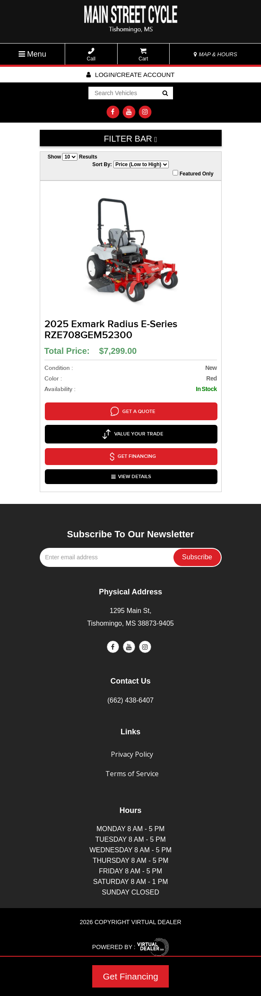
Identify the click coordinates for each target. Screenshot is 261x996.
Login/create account (130, 74)
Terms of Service (132, 762)
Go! (164, 94)
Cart (143, 55)
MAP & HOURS (215, 54)
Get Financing (130, 976)
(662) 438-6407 (130, 688)
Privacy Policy (132, 742)
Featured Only (193, 173)
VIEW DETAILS (131, 467)
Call (91, 55)
